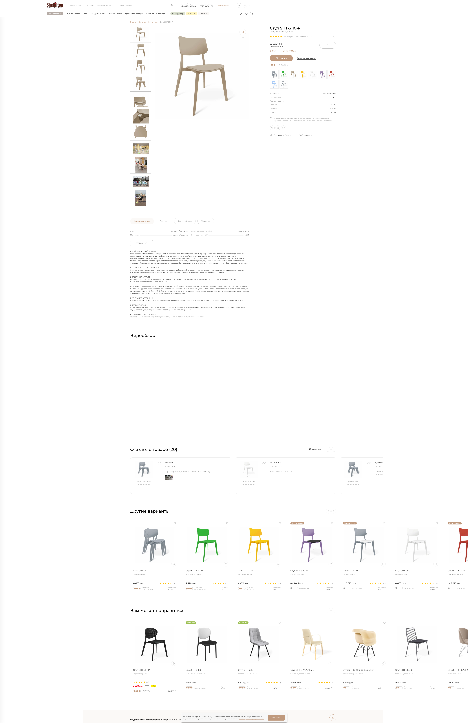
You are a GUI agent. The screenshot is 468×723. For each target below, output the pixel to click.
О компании (77, 5)
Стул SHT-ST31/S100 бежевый (364, 672)
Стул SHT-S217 (259, 672)
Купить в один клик (306, 58)
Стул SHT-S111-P (154, 672)
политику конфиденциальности (251, 719)
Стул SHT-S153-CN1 (416, 672)
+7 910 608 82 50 (206, 6)
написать (315, 449)
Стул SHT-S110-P (49, 572)
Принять (276, 718)
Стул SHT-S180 (207, 672)
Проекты (90, 5)
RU (239, 5)
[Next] (333, 449)
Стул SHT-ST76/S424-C (311, 672)
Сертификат (141, 243)
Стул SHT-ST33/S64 (102, 672)
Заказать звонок (222, 5)
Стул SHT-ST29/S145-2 (49, 672)
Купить (281, 58)
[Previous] (328, 449)
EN (244, 5)
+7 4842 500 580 (188, 6)
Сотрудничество (104, 5)
